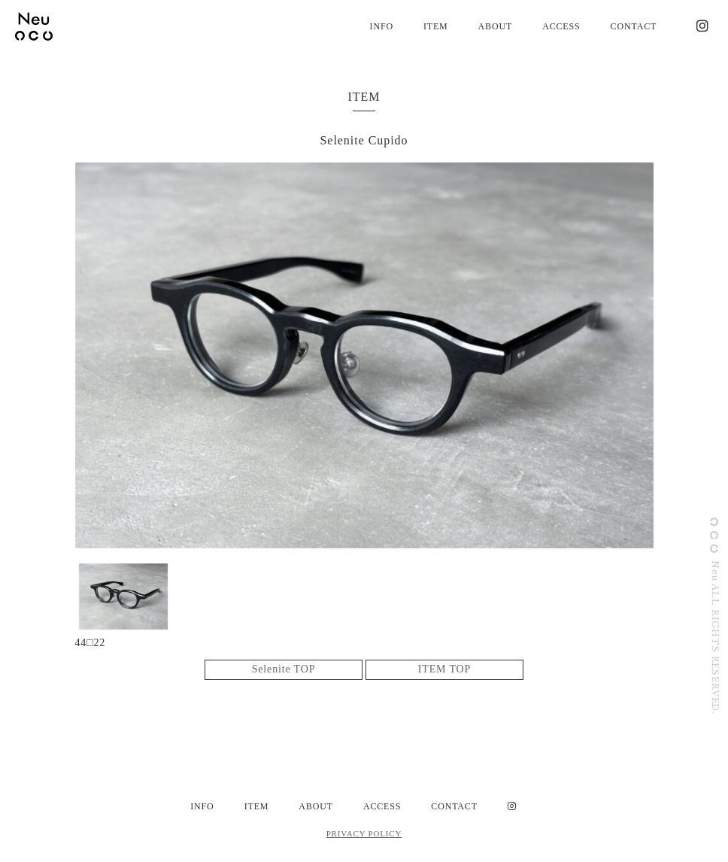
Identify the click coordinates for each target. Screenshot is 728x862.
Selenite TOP (284, 669)
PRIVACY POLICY (364, 833)
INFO (381, 26)
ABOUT (495, 26)
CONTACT (634, 26)
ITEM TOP (444, 669)
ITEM (435, 26)
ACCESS (561, 26)
